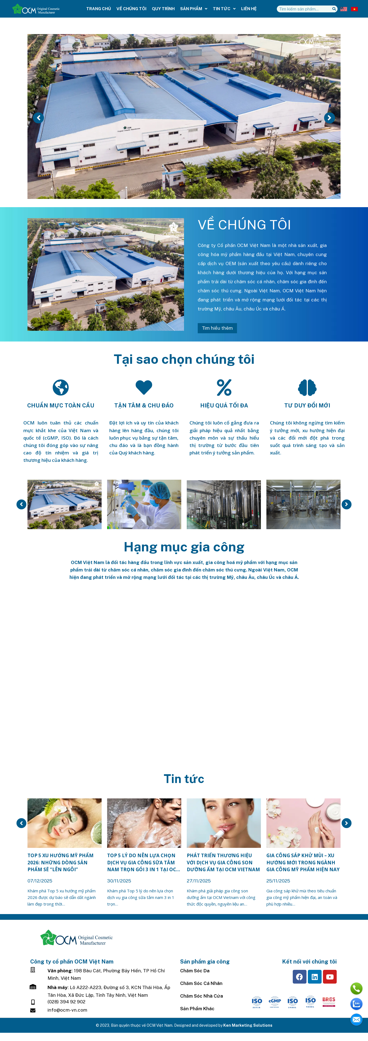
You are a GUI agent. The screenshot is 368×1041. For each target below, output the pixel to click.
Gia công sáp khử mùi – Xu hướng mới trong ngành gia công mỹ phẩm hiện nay (303, 862)
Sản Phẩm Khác (197, 1008)
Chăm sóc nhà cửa (201, 996)
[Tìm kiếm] (334, 8)
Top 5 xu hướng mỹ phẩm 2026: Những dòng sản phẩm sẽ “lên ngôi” (60, 862)
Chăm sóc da (195, 970)
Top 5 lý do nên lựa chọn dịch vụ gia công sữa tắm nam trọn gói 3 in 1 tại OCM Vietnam (144, 862)
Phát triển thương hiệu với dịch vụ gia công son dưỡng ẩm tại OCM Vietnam (223, 862)
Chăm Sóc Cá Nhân (201, 983)
